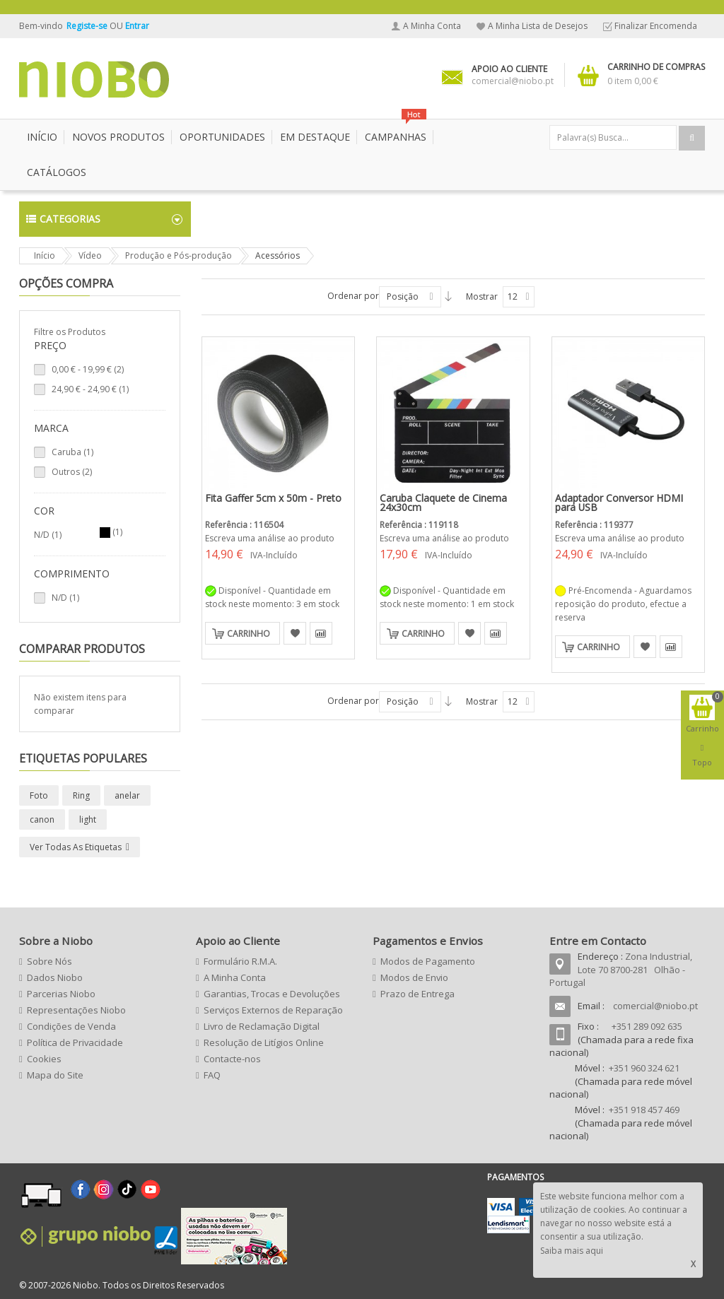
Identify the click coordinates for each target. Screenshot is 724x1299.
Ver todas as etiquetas (76, 847)
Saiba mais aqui (571, 1251)
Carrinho (248, 634)
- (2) (88, 369)
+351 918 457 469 (644, 1109)
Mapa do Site (55, 1075)
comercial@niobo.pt (655, 1005)
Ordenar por (353, 296)
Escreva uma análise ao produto (269, 538)
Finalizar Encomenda (655, 26)
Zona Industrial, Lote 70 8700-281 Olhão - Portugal (620, 969)
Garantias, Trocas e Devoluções (272, 993)
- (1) (90, 389)
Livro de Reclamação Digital (262, 1026)
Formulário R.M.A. (240, 961)
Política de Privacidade (75, 1042)
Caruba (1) (72, 452)
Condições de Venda (71, 1026)
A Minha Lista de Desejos (538, 26)
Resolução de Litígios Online (264, 1042)
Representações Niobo (76, 1010)
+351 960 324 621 (644, 1068)
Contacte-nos (232, 1058)
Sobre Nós (49, 961)
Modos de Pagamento (427, 961)
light (87, 819)
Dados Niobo (55, 977)
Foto (39, 795)
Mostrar (482, 296)
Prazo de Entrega (417, 993)
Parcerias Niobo (61, 993)
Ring (81, 795)
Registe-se (88, 26)
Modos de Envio (414, 977)
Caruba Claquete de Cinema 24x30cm (443, 503)
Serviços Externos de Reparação (273, 1010)
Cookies (44, 1058)
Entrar (137, 26)
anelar (127, 795)
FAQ (212, 1075)
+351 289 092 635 (647, 1026)
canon (42, 819)
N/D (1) (65, 598)
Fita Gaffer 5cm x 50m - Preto (273, 498)
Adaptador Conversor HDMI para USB (619, 503)
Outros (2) (72, 472)
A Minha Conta (432, 26)
